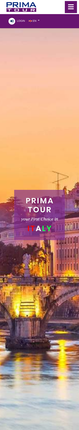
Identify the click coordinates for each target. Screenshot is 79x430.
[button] (34, 20)
